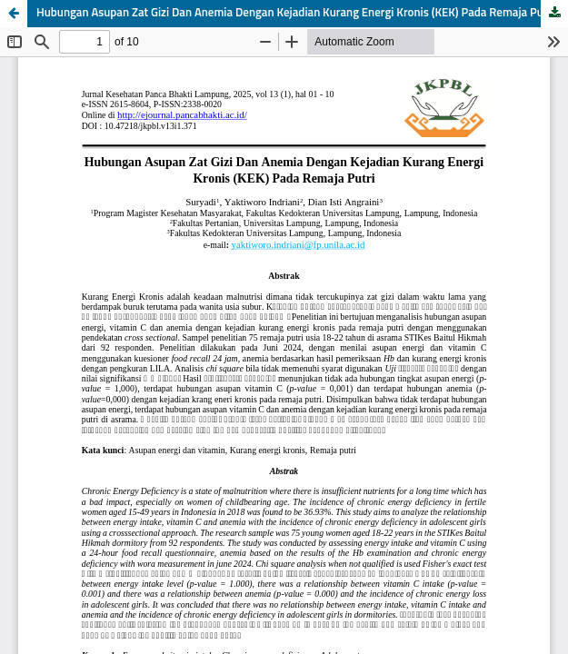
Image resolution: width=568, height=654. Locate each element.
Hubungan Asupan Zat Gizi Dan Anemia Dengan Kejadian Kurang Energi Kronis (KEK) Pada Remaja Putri (295, 13)
